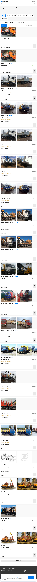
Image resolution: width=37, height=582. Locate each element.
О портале (3, 568)
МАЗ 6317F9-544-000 (9, 88)
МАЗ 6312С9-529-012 (9, 303)
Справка (3, 570)
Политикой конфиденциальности (15, 577)
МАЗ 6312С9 (7, 518)
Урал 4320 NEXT (8, 357)
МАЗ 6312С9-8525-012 (9, 330)
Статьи (2, 572)
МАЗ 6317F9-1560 (8, 169)
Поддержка (9, 570)
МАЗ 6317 (6, 142)
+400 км (14, 15)
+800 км (25, 15)
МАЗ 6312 (6, 115)
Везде (3, 15)
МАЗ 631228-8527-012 (9, 411)
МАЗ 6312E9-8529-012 (9, 196)
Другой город (4, 18)
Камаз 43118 (7, 39)
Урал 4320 (3, 464)
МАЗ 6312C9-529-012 (9, 223)
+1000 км (31, 15)
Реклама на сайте (11, 568)
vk (25, 571)
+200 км (8, 15)
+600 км (19, 15)
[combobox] (30, 25)
